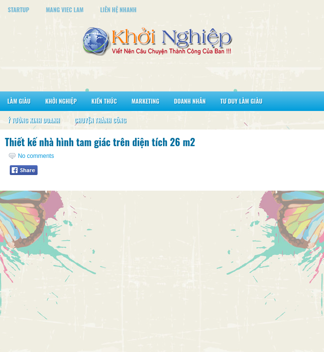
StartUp (18, 9)
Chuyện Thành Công (100, 120)
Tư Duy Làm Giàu (242, 101)
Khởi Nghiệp (61, 101)
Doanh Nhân (190, 101)
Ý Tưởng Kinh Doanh (33, 120)
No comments (36, 156)
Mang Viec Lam (64, 9)
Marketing (145, 101)
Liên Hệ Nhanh (118, 9)
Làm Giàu (19, 101)
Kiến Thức (104, 101)
